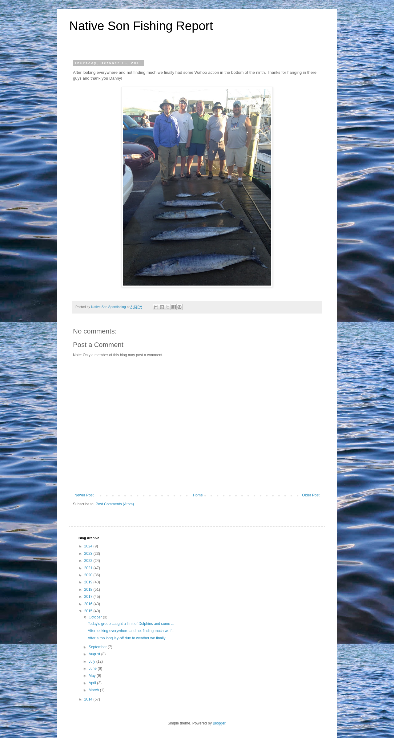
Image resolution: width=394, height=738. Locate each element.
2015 (89, 611)
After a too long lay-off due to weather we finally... (128, 638)
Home (198, 495)
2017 (89, 596)
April (93, 683)
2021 (89, 568)
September (98, 647)
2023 (89, 553)
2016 (89, 604)
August (95, 654)
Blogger (219, 723)
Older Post (311, 495)
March (94, 690)
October (96, 617)
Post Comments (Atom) (114, 504)
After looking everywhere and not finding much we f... (131, 631)
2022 (89, 560)
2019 (89, 582)
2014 (89, 699)
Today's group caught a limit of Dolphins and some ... (131, 624)
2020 (89, 575)
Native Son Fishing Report (141, 26)
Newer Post (84, 495)
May (93, 675)
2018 (89, 589)
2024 (89, 546)
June (93, 668)
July (92, 661)
